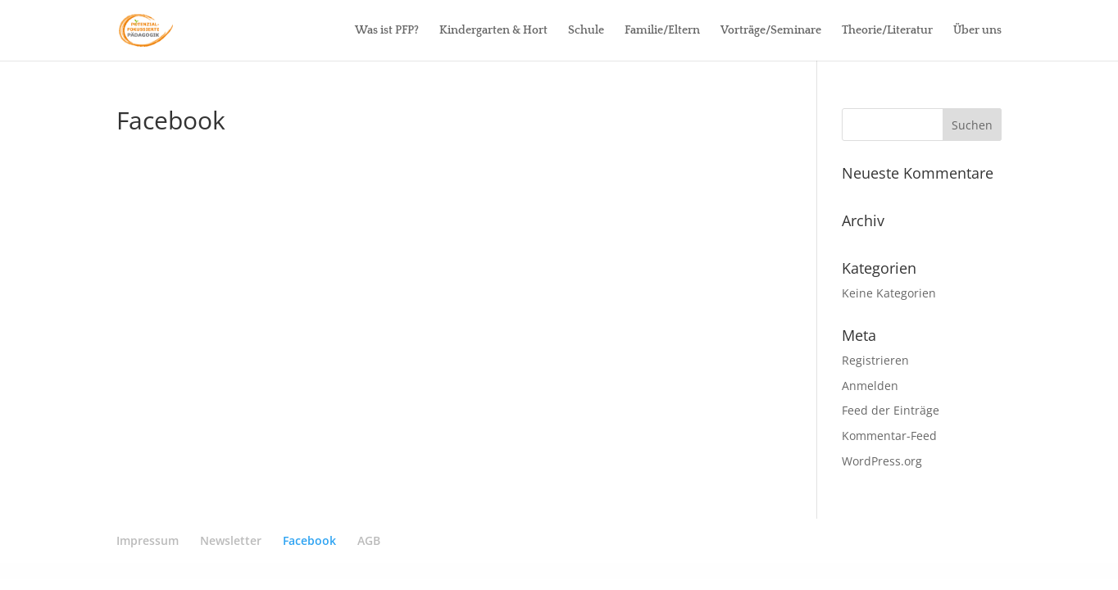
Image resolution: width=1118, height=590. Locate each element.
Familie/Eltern (662, 31)
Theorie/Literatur (887, 31)
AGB (368, 540)
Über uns (977, 31)
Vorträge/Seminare (770, 31)
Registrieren (875, 360)
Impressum (147, 540)
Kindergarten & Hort (493, 31)
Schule (586, 31)
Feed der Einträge (890, 410)
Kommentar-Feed (889, 435)
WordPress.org (882, 461)
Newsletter (230, 540)
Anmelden (870, 385)
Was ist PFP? (387, 31)
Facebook (309, 540)
